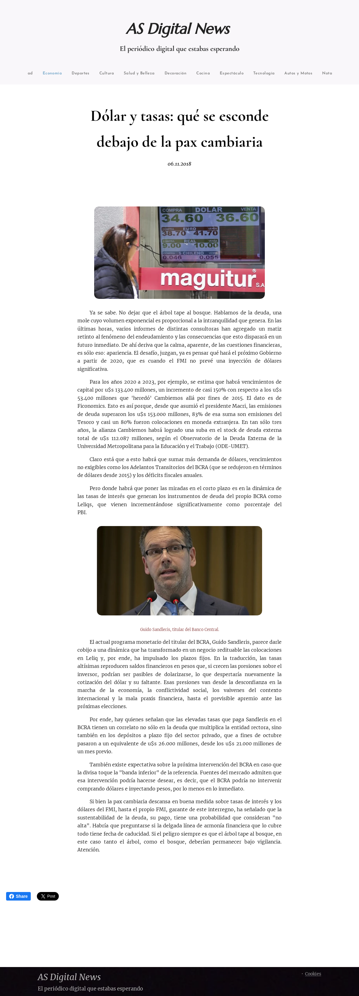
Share (18, 896)
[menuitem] (41, 73)
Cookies (313, 973)
